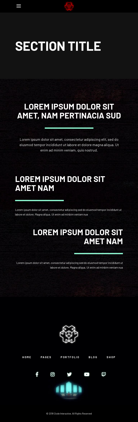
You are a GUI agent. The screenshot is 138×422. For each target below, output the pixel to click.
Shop (111, 357)
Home (26, 357)
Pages (46, 357)
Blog (93, 357)
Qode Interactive (62, 413)
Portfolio (70, 357)
